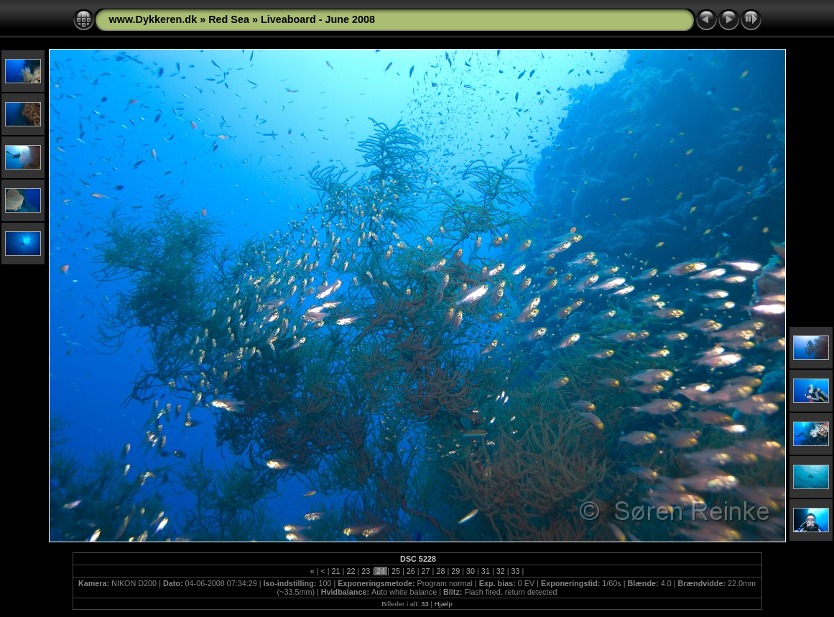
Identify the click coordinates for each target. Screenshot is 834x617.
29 (455, 571)
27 (426, 571)
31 (485, 571)
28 (440, 571)
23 (365, 571)
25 (395, 571)
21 (336, 571)
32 (500, 571)
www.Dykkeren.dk (153, 19)
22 (350, 571)
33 (515, 571)
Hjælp (444, 604)
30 (470, 571)
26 (410, 571)
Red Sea (228, 19)
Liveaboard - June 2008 (318, 19)
